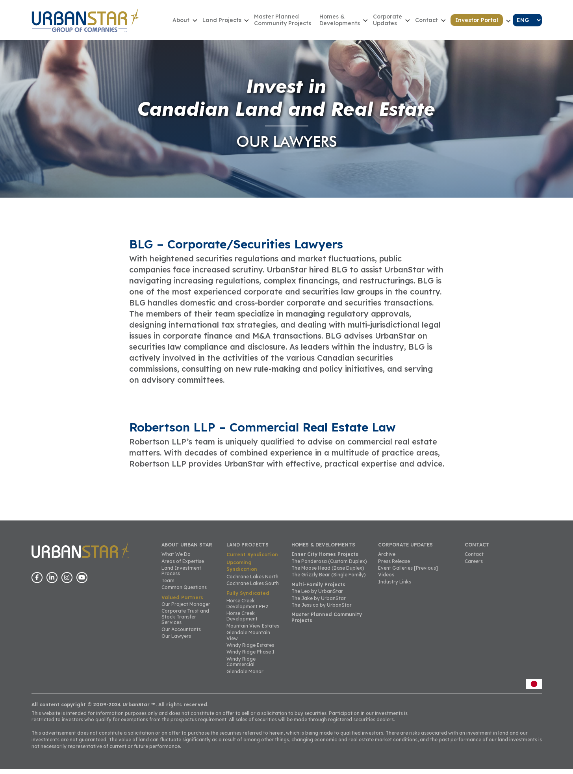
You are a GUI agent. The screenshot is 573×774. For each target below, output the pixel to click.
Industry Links (394, 586)
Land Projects (234, 22)
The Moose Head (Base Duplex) (327, 573)
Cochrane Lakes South (252, 588)
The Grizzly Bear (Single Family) (328, 579)
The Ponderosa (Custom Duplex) (329, 565)
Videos (386, 579)
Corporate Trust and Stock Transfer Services (185, 621)
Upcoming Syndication (241, 570)
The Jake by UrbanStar (318, 602)
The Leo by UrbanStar (317, 596)
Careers (474, 565)
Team (167, 585)
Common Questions (184, 592)
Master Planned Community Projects (292, 22)
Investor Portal (477, 22)
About (195, 22)
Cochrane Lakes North (252, 581)
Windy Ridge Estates (250, 650)
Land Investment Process (181, 575)
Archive (386, 559)
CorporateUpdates (393, 22)
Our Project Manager (185, 609)
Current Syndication (252, 559)
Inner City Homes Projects (324, 559)
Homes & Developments (347, 22)
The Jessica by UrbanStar (321, 610)
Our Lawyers (176, 641)
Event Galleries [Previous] (408, 573)
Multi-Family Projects (318, 589)
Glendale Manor (244, 676)
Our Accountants (181, 634)
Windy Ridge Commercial (241, 666)
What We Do (176, 559)
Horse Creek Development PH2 (247, 608)
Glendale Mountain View (248, 640)
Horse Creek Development (242, 620)
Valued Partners (182, 602)
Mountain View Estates (252, 630)
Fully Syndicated (247, 598)
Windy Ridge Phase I (250, 656)
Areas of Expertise (182, 565)
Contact (429, 22)
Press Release (394, 565)
